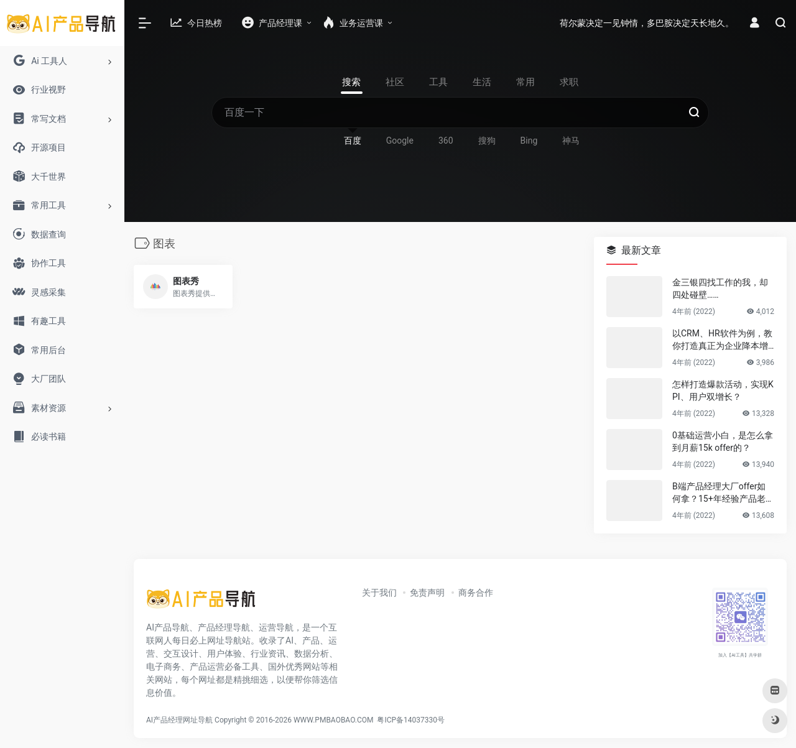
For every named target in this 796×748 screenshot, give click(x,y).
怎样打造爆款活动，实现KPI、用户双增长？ (723, 390)
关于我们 (379, 593)
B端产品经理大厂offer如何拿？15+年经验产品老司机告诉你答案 (723, 493)
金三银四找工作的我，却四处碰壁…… (720, 288)
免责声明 (427, 593)
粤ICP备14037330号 (411, 720)
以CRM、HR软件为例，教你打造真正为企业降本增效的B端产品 (722, 340)
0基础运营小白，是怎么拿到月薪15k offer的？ (722, 441)
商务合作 (475, 593)
